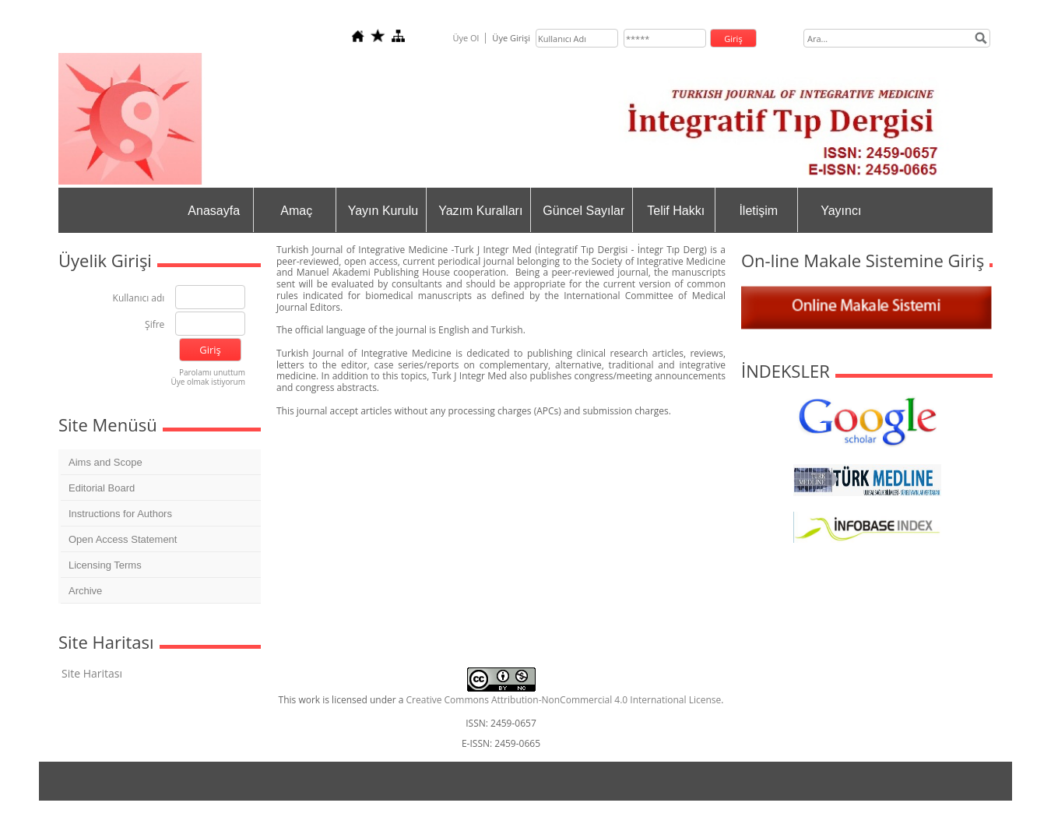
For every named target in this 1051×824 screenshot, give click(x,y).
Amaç (296, 210)
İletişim (758, 210)
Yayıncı (841, 210)
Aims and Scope (105, 462)
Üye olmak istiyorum (207, 381)
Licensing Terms (105, 565)
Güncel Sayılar (583, 210)
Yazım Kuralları (480, 210)
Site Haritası (92, 673)
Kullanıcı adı (139, 299)
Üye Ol (465, 38)
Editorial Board (102, 488)
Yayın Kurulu (383, 210)
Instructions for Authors (120, 513)
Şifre (154, 325)
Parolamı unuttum (212, 372)
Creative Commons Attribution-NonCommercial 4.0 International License (564, 699)
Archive (85, 591)
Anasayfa (214, 210)
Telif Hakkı (676, 210)
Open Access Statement (123, 539)
